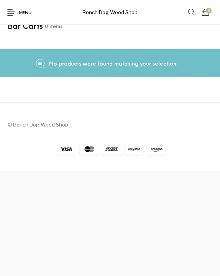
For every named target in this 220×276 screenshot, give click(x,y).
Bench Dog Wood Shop (110, 12)
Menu (25, 13)
